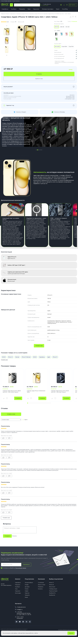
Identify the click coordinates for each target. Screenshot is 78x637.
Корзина (72, 5)
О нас (2, 0)
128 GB (3, 360)
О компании (41, 586)
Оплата (13, 0)
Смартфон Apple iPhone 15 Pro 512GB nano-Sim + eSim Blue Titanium (60, 395)
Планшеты (22, 9)
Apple (48, 360)
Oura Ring (65, 9)
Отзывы (5, 0)
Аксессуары (18, 596)
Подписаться (26, 568)
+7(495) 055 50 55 (21, 610)
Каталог (17, 582)
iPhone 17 (51, 586)
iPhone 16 (51, 588)
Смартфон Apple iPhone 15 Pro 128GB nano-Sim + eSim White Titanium (12, 395)
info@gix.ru (19, 613)
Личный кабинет (29, 586)
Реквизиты (40, 590)
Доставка (10, 0)
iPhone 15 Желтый (26, 360)
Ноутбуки (13, 9)
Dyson (57, 9)
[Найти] (38, 4)
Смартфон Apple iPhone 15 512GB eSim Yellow (36, 395)
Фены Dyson (52, 590)
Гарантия (27, 596)
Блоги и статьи (41, 588)
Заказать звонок (45, 5)
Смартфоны (5, 9)
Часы (29, 9)
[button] (36, 149)
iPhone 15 (10, 360)
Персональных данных (20, 571)
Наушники (36, 9)
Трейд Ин (27, 598)
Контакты (18, 0)
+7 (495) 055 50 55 (46, 4)
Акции (26, 600)
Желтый (17, 360)
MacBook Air (52, 598)
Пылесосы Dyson (53, 594)
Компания (41, 582)
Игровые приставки (47, 9)
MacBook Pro (52, 596)
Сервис (26, 594)
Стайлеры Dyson (53, 592)
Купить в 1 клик (39, 78)
